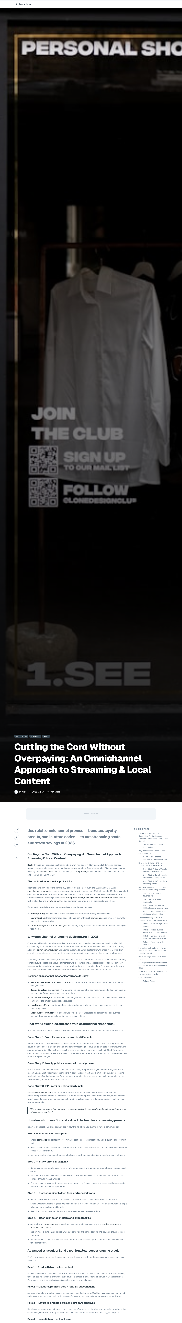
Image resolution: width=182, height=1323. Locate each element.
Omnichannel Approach (104, 854)
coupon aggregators (52, 1224)
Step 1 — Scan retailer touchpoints (152, 894)
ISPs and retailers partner (39, 1092)
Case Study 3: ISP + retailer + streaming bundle (155, 882)
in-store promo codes (73, 897)
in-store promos (78, 871)
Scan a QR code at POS (62, 982)
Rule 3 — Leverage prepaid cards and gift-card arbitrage (154, 937)
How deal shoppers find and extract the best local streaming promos (153, 888)
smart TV (57, 990)
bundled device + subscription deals (101, 897)
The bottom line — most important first (153, 845)
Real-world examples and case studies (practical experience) (151, 864)
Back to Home (23, 4)
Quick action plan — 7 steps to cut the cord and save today (153, 972)
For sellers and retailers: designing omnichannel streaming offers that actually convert (152, 950)
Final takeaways (145, 977)
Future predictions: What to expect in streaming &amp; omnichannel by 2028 (153, 965)
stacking (61, 1109)
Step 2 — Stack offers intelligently (152, 900)
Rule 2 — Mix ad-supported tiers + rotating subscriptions (155, 931)
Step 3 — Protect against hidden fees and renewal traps (155, 906)
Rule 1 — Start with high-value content (155, 925)
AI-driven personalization (46, 950)
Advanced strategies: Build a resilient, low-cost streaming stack (153, 919)
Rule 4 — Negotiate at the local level (153, 943)
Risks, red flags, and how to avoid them (152, 958)
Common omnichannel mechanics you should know (155, 858)
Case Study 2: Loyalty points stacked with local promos (155, 876)
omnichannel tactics (50, 871)
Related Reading (149, 981)
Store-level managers (57, 925)
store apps (96, 918)
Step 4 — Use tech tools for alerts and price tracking (154, 912)
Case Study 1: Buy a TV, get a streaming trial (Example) (155, 870)
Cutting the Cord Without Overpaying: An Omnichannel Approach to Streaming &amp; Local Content (153, 837)
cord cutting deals (111, 1224)
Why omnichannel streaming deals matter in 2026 (152, 852)
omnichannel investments (39, 891)
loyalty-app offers (55, 901)
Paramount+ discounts (40, 1227)
